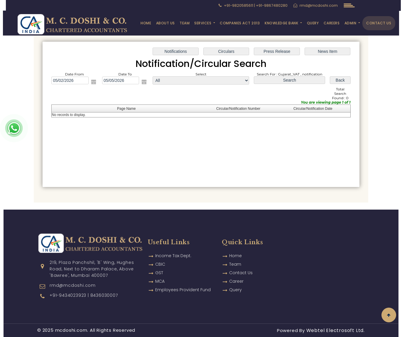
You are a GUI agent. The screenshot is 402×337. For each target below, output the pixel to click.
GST (159, 264)
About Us (165, 23)
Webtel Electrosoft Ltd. (335, 330)
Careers (332, 23)
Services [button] (203, 23)
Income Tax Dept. (173, 247)
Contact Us (378, 23)
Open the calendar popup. (93, 82)
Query (313, 23)
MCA (160, 273)
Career (236, 273)
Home (146, 23)
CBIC (160, 256)
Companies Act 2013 (240, 23)
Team (185, 23)
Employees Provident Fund (183, 281)
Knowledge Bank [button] (282, 23)
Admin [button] (350, 23)
